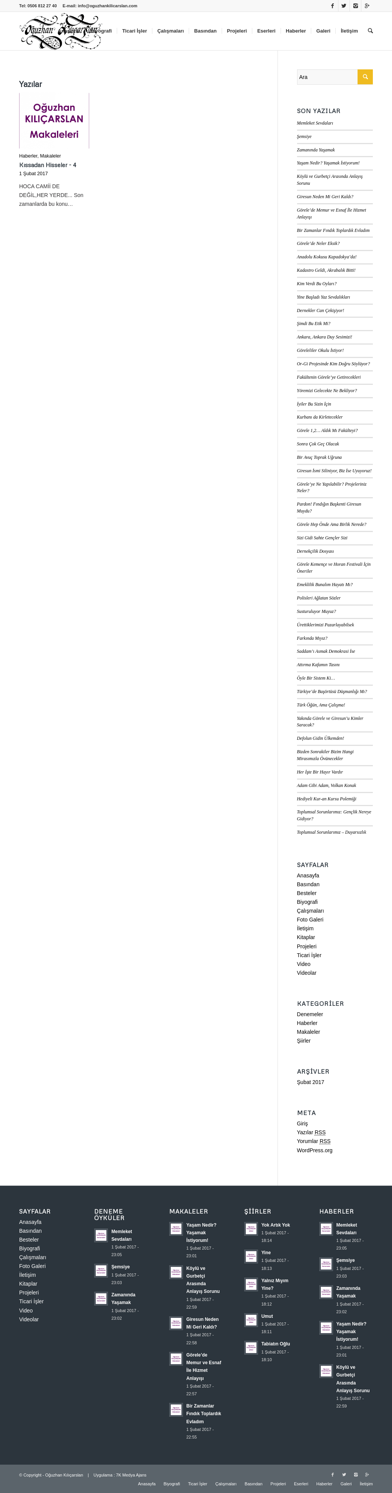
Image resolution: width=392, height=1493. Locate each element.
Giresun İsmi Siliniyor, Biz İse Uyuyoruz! (334, 470)
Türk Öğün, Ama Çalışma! (321, 705)
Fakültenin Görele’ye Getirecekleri (329, 377)
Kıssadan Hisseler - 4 (47, 164)
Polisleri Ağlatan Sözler (319, 598)
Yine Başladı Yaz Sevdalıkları (323, 297)
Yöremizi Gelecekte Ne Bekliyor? (327, 390)
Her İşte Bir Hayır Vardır (320, 772)
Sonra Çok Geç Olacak (318, 444)
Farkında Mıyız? (312, 638)
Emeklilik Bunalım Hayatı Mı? (325, 584)
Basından (308, 884)
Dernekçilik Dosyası (315, 551)
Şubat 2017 (311, 1082)
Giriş (302, 1123)
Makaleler (50, 156)
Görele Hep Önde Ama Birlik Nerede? (332, 524)
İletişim (305, 928)
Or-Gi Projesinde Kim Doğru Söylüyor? (333, 363)
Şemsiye (304, 136)
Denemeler (310, 1014)
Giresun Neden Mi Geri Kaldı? (325, 196)
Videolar (307, 973)
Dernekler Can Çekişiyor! (321, 310)
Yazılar (311, 1132)
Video (304, 964)
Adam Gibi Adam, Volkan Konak (326, 785)
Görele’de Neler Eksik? (318, 243)
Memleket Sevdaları (315, 123)
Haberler (28, 156)
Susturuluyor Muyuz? (316, 611)
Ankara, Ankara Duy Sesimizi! (324, 337)
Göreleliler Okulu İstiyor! (320, 350)
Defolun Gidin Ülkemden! (321, 738)
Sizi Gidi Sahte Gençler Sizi (322, 537)
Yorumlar (314, 1141)
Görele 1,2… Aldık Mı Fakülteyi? (327, 430)
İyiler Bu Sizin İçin (314, 404)
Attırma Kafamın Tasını (318, 664)
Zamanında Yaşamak (316, 150)
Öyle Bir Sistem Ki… (316, 678)
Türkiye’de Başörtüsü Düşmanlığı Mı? (332, 691)
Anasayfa (308, 875)
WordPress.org (315, 1150)
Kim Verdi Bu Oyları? (317, 283)
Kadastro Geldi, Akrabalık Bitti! (326, 270)
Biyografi (307, 902)
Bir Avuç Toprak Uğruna (319, 457)
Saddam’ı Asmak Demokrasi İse (326, 651)
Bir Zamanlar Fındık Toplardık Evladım (333, 230)
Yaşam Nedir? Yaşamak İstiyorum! (328, 163)
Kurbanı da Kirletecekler (320, 417)
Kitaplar (306, 937)
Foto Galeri (310, 919)
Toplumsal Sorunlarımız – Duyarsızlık (331, 832)
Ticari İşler (309, 955)
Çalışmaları (310, 911)
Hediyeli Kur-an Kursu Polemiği (326, 799)
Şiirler (304, 1041)
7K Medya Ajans (131, 1475)
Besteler (307, 893)
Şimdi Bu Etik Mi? (314, 323)
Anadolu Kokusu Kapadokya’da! (327, 257)
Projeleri (307, 946)
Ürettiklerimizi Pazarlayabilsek (325, 624)
